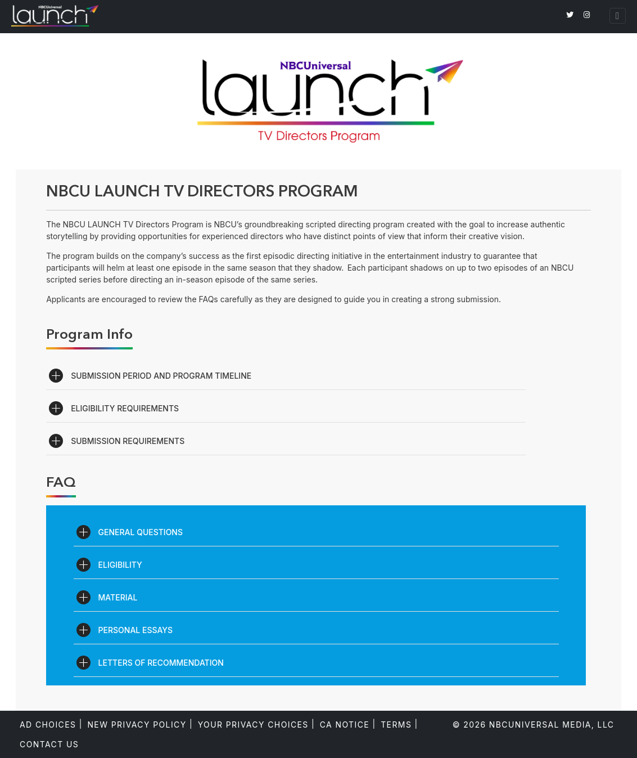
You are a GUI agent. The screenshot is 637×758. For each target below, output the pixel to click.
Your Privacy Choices (253, 724)
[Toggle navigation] (617, 16)
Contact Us (49, 744)
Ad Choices (48, 724)
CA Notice (344, 724)
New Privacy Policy (136, 724)
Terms (396, 724)
